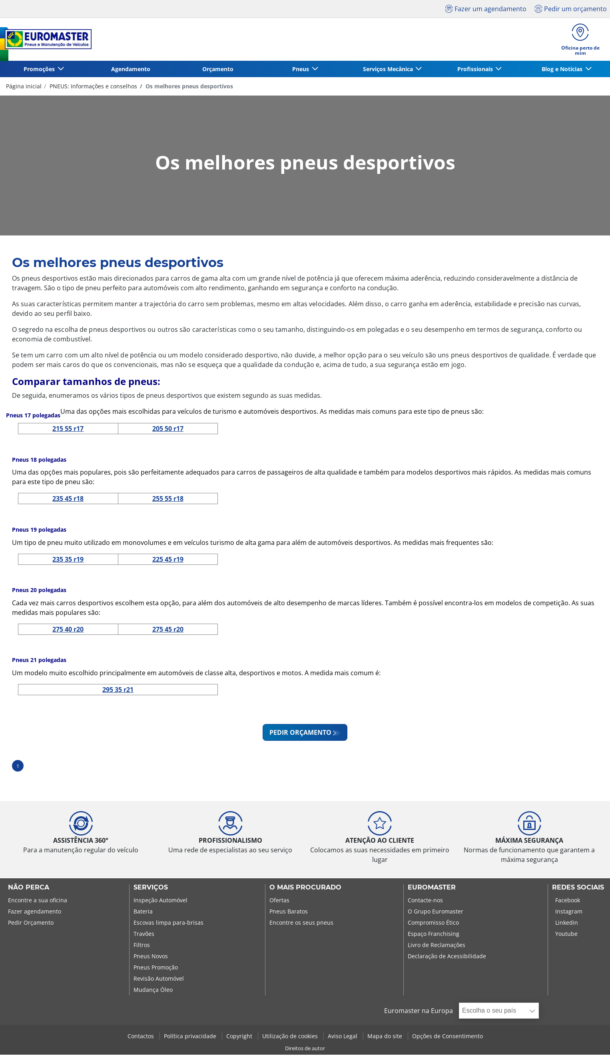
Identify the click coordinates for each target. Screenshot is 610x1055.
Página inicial (24, 86)
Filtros (142, 945)
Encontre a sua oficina (37, 900)
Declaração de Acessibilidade (447, 956)
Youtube (566, 934)
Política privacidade (191, 1036)
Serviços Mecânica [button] (389, 69)
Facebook (567, 900)
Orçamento (217, 69)
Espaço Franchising (433, 934)
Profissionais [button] (475, 69)
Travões (144, 934)
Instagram (568, 911)
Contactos (141, 1036)
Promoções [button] (40, 69)
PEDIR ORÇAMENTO (300, 732)
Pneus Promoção (156, 967)
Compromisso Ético (433, 923)
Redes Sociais (578, 888)
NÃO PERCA (28, 888)
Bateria (143, 911)
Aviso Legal (343, 1036)
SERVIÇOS (151, 888)
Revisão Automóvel (159, 979)
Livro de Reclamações (436, 945)
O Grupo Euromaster (435, 911)
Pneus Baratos (288, 911)
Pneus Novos (151, 956)
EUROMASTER (432, 888)
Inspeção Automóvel (160, 900)
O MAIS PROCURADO (305, 888)
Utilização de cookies (290, 1036)
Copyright (240, 1036)
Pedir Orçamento (31, 923)
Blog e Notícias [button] (563, 69)
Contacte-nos (425, 900)
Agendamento (130, 69)
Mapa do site (385, 1036)
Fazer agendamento (34, 911)
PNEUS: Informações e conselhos (92, 86)
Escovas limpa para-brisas (168, 923)
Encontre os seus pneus (301, 923)
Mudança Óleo (153, 990)
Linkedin (566, 923)
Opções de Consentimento (447, 1036)
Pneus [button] (301, 69)
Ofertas (279, 900)
